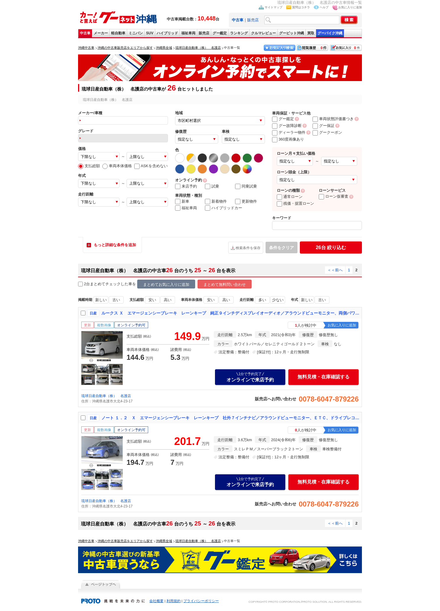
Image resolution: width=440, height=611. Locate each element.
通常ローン (289, 196)
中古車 (85, 33)
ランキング (239, 33)
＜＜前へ (335, 270)
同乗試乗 (246, 186)
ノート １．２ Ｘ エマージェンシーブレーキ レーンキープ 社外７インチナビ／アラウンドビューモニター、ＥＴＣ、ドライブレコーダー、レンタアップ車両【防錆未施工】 (230, 418)
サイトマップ (273, 7)
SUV (149, 33)
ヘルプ (324, 7)
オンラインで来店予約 (250, 377)
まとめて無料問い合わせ (224, 284)
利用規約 (173, 601)
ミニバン (136, 33)
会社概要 (156, 601)
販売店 (253, 20)
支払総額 (89, 166)
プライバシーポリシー (201, 601)
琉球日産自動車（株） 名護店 (106, 396)
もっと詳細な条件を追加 (115, 245)
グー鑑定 (220, 33)
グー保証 (323, 125)
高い (168, 300)
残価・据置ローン (295, 203)
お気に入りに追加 (350, 7)
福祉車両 (188, 33)
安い (152, 300)
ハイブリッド (167, 33)
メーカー (101, 33)
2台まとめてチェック (99, 284)
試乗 (212, 186)
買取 (310, 33)
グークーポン (327, 132)
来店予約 (186, 186)
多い (262, 300)
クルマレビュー (263, 33)
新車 (182, 201)
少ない (278, 300)
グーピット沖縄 (291, 33)
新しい (101, 300)
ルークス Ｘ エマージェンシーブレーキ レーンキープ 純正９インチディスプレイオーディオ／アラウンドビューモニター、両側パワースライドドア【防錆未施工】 (230, 313)
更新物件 (246, 201)
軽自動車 (118, 33)
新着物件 (216, 201)
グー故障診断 (287, 125)
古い (116, 300)
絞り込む (331, 247)
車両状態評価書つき (333, 119)
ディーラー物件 (288, 132)
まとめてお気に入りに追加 (166, 284)
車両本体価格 (117, 166)
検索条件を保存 (248, 248)
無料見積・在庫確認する (323, 376)
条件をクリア (281, 247)
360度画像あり (288, 139)
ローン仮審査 (333, 196)
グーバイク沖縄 (330, 33)
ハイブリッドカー (223, 208)
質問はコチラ (301, 7)
